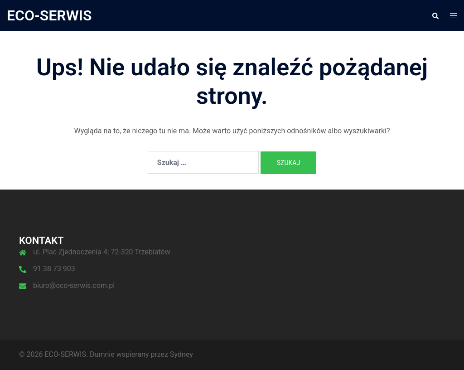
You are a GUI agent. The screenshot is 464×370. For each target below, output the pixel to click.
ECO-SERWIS (49, 15)
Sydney (181, 354)
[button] (435, 15)
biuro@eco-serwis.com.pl (74, 285)
